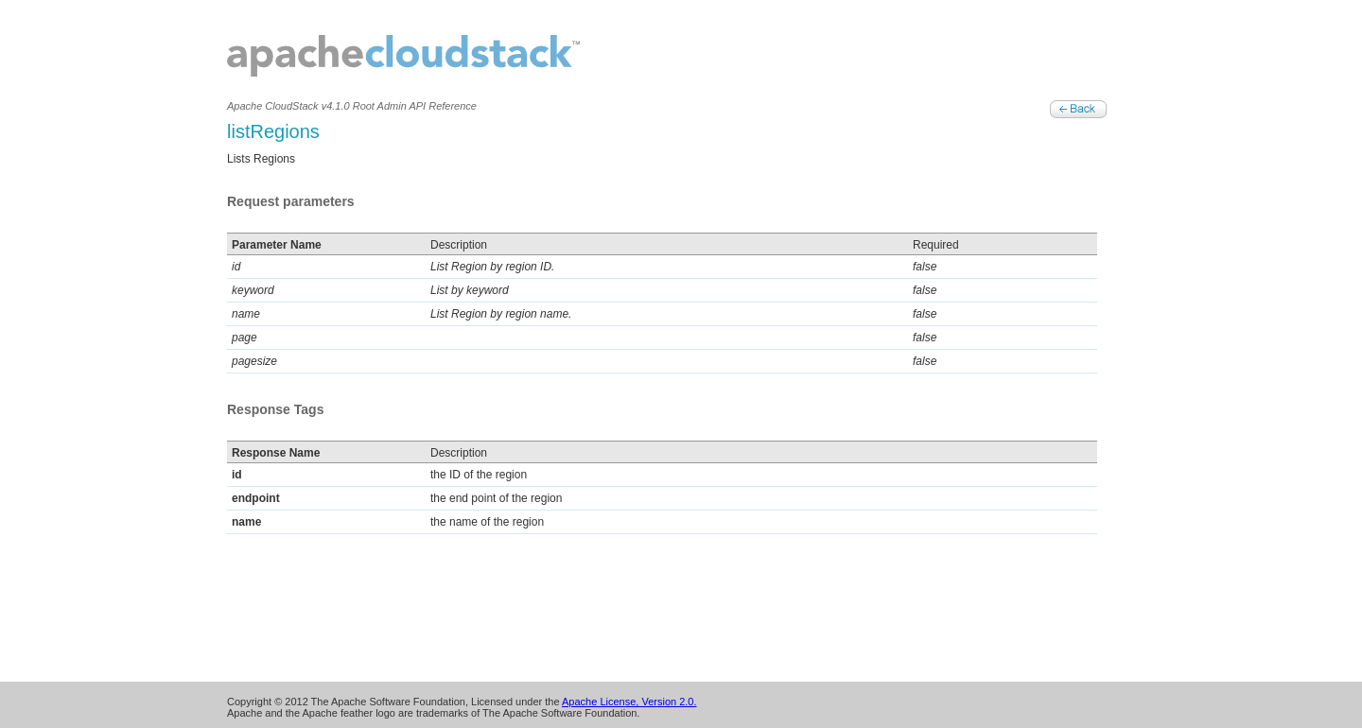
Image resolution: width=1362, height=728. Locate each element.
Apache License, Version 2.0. (629, 701)
